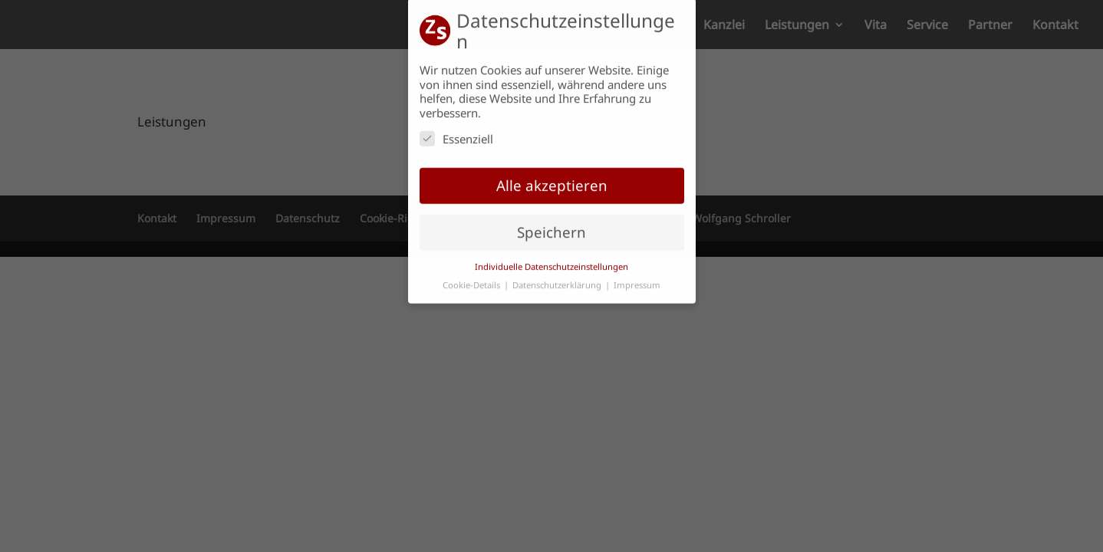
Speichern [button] (551, 225)
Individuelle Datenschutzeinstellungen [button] (551, 260)
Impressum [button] (637, 279)
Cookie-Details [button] (472, 279)
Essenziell (456, 132)
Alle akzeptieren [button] (551, 179)
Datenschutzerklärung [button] (558, 279)
